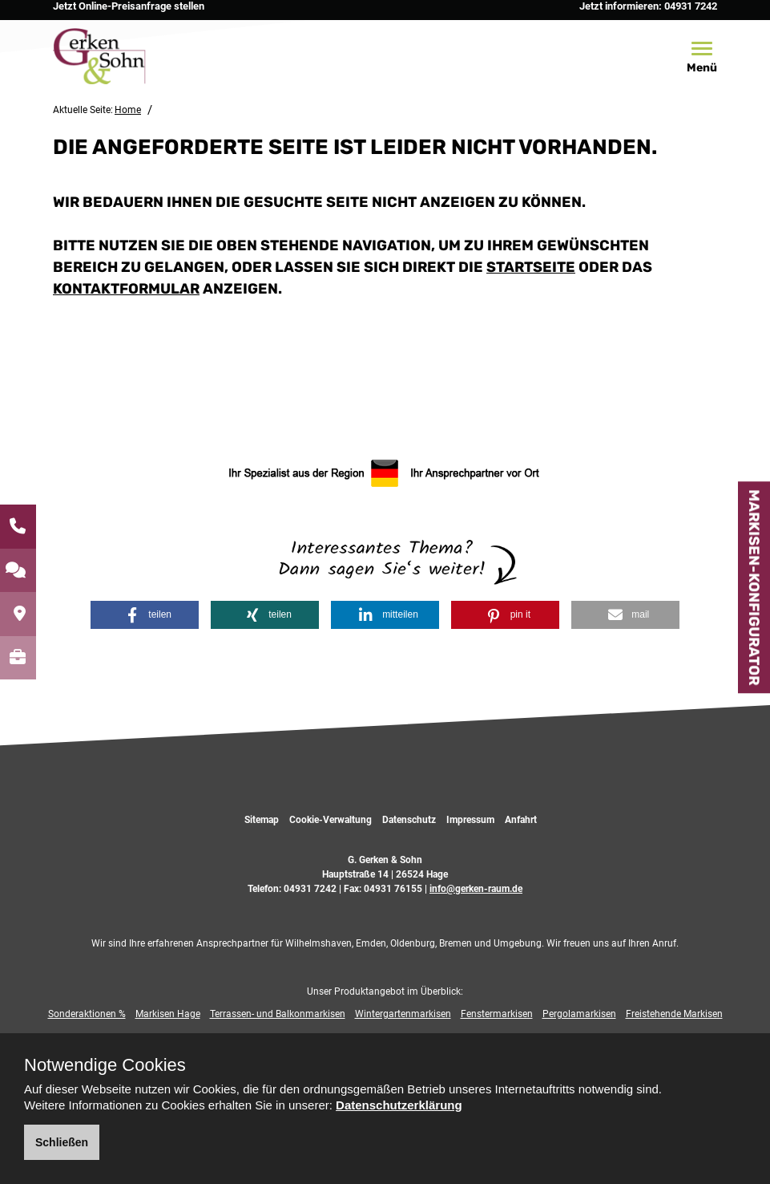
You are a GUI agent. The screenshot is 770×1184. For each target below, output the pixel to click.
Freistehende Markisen (674, 1014)
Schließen (61, 1142)
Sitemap (261, 819)
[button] (145, 615)
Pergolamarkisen (579, 1014)
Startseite (530, 267)
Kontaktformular (126, 289)
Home (128, 110)
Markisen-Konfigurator (754, 587)
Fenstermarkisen (497, 1014)
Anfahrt (521, 819)
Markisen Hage (167, 1014)
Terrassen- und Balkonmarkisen (277, 1014)
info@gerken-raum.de (475, 888)
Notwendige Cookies (105, 1065)
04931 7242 (310, 888)
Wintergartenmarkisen (403, 1014)
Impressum (470, 819)
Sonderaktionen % (87, 1014)
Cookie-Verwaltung (330, 819)
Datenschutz (409, 819)
